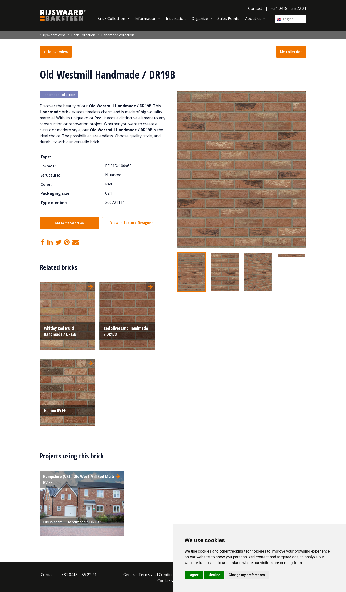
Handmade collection (58, 95)
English (285, 19)
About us (253, 18)
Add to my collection (69, 223)
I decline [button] (213, 575)
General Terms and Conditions (150, 574)
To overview (57, 52)
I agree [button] (193, 575)
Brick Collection (111, 18)
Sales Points (228, 18)
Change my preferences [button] (247, 575)
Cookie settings (171, 580)
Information (145, 18)
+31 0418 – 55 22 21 (288, 8)
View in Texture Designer (132, 223)
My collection (291, 52)
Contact (255, 8)
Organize (200, 18)
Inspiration (176, 18)
